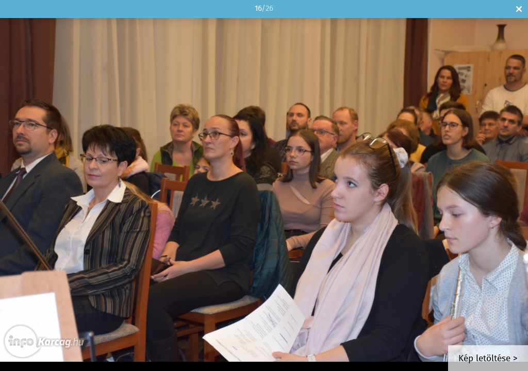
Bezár (519, 9)
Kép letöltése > (488, 359)
